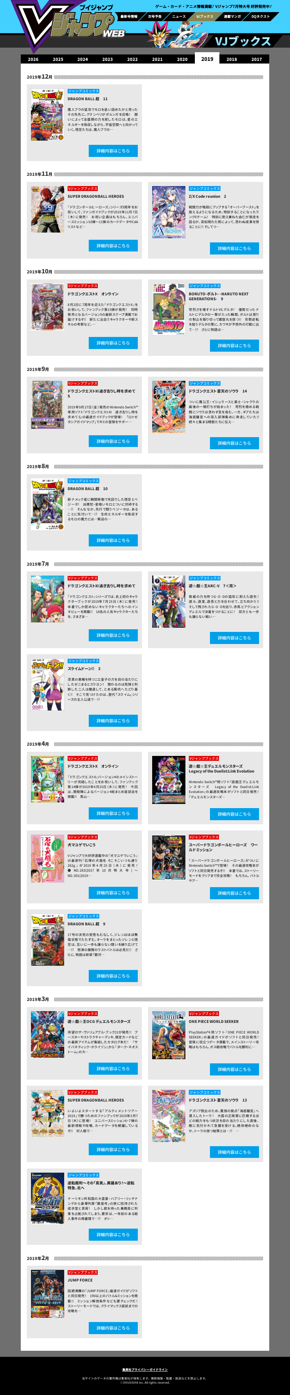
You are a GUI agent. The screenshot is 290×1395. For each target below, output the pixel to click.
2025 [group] (58, 59)
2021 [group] (157, 59)
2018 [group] (232, 59)
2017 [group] (256, 59)
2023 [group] (107, 59)
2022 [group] (132, 59)
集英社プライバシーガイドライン (145, 1369)
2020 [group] (182, 59)
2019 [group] (207, 58)
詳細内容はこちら (113, 150)
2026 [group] (33, 59)
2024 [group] (82, 59)
